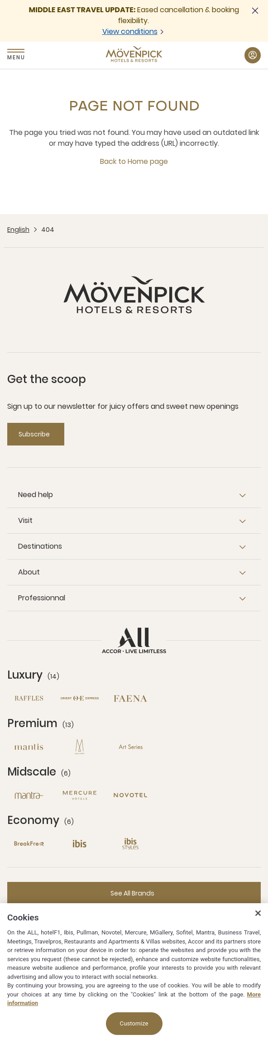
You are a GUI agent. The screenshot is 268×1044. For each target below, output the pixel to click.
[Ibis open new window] (79, 843)
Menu (15, 57)
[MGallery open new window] (79, 746)
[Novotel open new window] (130, 795)
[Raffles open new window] (29, 698)
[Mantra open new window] (29, 795)
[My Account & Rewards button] (252, 55)
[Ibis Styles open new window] (130, 843)
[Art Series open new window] (130, 746)
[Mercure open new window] (79, 795)
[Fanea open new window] (130, 698)
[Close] (258, 913)
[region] (134, 973)
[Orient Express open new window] (79, 698)
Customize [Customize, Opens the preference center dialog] (134, 1023)
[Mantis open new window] (29, 746)
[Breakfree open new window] (29, 843)
